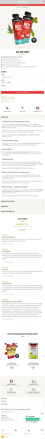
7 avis (25, 54)
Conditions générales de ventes (6, 433)
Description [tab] (4, 117)
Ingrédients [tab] (4, 206)
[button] (40, 2)
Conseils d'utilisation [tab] (7, 201)
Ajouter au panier (22, 92)
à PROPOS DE (4, 398)
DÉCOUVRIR (3, 401)
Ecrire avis (22, 230)
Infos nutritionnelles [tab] (7, 211)
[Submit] (42, 413)
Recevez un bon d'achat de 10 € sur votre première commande (15, 409)
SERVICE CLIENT (4, 404)
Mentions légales (27, 433)
